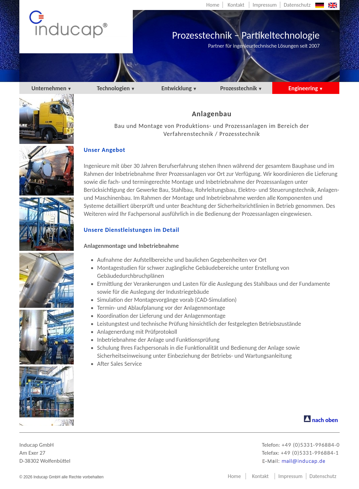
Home (212, 5)
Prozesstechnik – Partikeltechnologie (246, 39)
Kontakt (236, 5)
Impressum (265, 5)
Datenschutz (297, 5)
